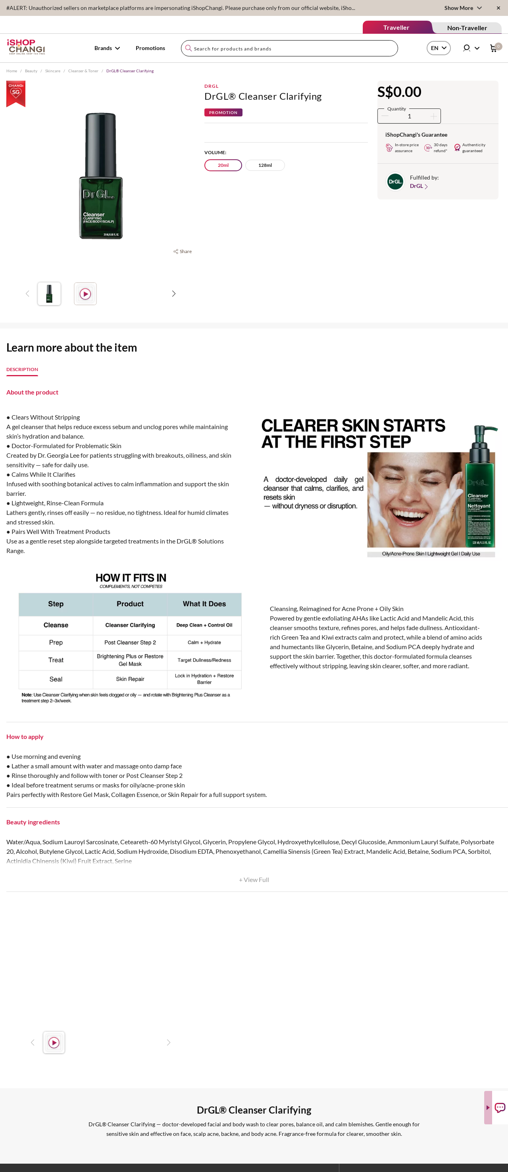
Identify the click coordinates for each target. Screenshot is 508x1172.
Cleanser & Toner (83, 70)
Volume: (215, 152)
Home (11, 70)
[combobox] (289, 48)
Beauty (31, 70)
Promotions (150, 47)
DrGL (211, 86)
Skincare (52, 70)
